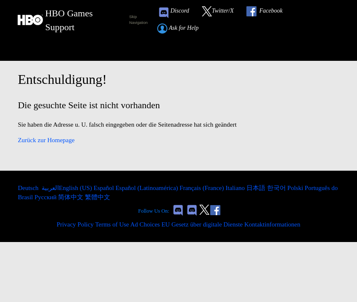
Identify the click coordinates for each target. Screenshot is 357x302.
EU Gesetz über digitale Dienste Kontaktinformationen (230, 224)
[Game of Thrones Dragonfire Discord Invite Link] (192, 211)
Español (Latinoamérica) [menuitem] (148, 188)
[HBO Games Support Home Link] (68, 20)
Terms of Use (112, 224)
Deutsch (29, 188)
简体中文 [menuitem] (71, 197)
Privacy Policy (75, 224)
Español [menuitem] (105, 188)
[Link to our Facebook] (268, 12)
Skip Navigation (138, 20)
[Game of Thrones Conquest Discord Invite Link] (177, 12)
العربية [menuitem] (49, 188)
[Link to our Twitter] (222, 12)
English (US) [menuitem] (76, 188)
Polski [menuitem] (295, 188)
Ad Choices (145, 224)
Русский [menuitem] (46, 197)
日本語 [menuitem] (256, 188)
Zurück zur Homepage (46, 140)
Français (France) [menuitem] (202, 188)
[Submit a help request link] (182, 28)
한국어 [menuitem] (277, 188)
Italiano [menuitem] (235, 188)
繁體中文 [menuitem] (97, 197)
